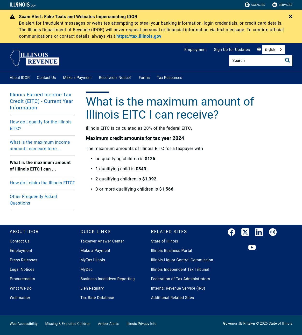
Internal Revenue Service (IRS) (178, 288)
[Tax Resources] (186, 77)
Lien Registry (92, 288)
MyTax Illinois (92, 260)
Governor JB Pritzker (239, 323)
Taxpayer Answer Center (102, 241)
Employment (195, 49)
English (270, 49)
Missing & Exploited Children (67, 324)
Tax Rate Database (97, 297)
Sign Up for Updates (232, 49)
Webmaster (20, 297)
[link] (231, 233)
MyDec (86, 269)
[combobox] (273, 49)
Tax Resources (169, 77)
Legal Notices (22, 269)
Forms (144, 77)
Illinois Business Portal (171, 250)
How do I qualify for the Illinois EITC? (41, 125)
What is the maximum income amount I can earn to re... (40, 145)
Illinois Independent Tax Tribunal (180, 269)
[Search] (260, 60)
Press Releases (23, 260)
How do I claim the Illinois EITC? (42, 182)
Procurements (22, 279)
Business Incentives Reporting (107, 279)
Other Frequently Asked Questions (33, 200)
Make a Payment (77, 77)
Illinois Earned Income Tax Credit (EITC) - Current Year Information (41, 101)
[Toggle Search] (287, 60)
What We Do (21, 288)
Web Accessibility (24, 324)
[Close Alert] (290, 17)
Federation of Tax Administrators (180, 279)
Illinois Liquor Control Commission (182, 260)
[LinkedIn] (259, 233)
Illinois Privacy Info (141, 324)
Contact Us (46, 77)
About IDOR (20, 77)
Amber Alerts (108, 324)
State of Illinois (164, 241)
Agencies (255, 4)
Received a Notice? (115, 77)
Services (282, 4)
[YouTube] (252, 247)
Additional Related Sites (172, 297)
